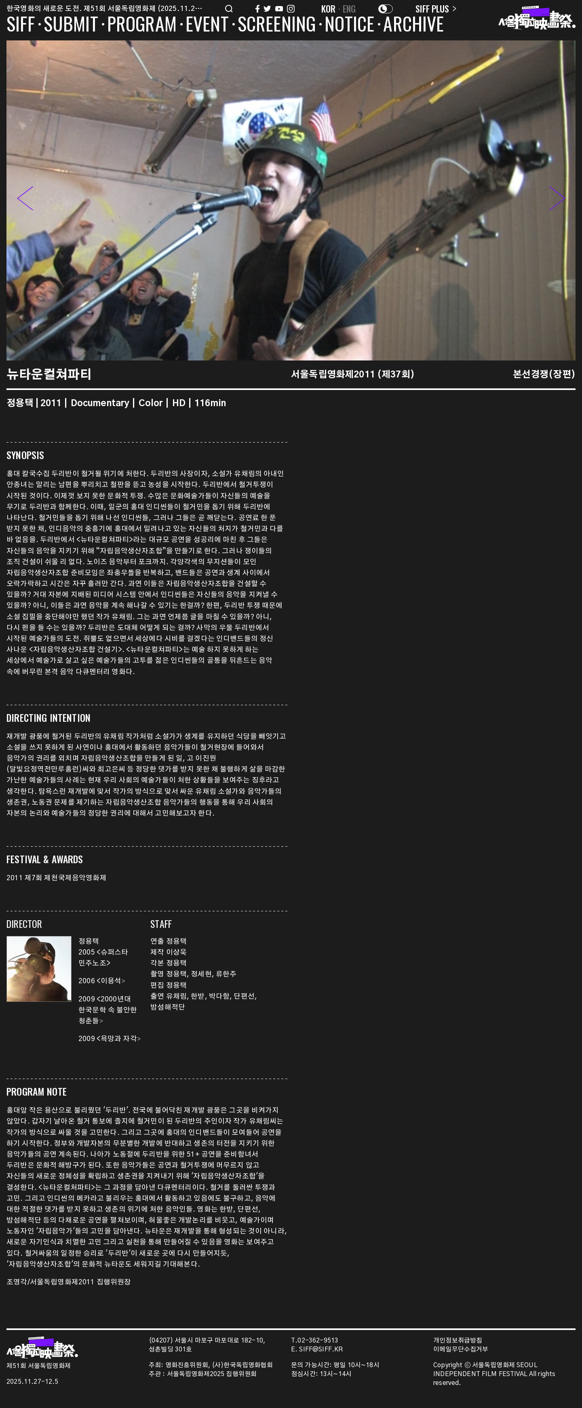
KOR (328, 8)
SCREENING (277, 25)
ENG (349, 8)
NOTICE (349, 25)
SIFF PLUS (435, 8)
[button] (557, 200)
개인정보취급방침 (457, 1341)
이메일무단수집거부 (461, 1350)
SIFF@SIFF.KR (321, 1350)
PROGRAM (142, 25)
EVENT (207, 25)
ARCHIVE (413, 25)
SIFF (20, 25)
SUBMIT (71, 25)
